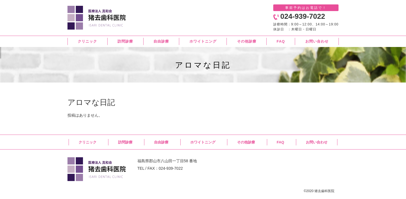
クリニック (88, 142)
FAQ (280, 142)
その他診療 (246, 142)
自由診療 (161, 142)
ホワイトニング (202, 142)
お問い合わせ (316, 142)
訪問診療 (125, 142)
